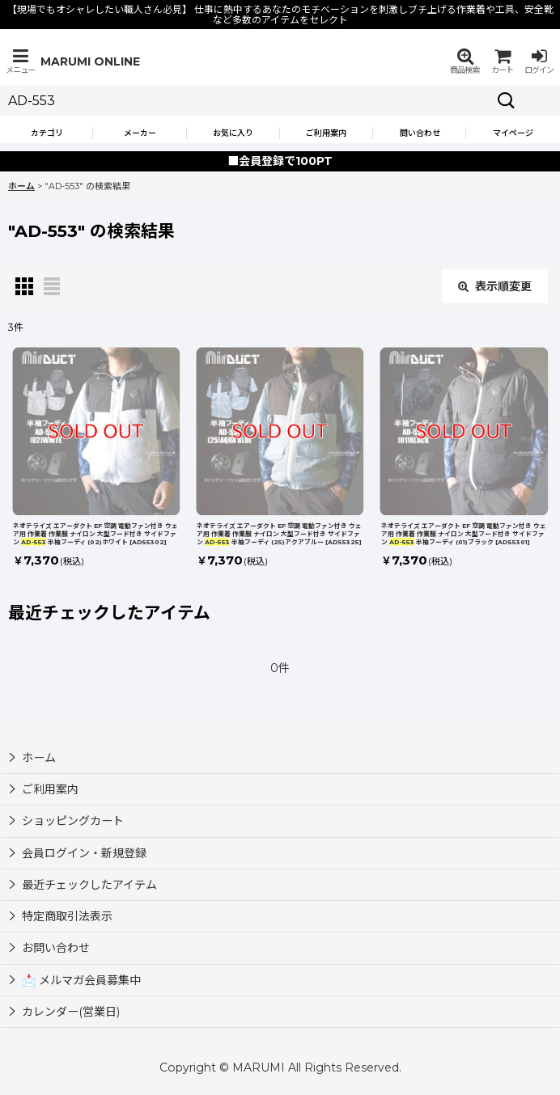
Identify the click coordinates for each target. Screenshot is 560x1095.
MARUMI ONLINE (90, 61)
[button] (20, 61)
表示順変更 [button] (495, 286)
